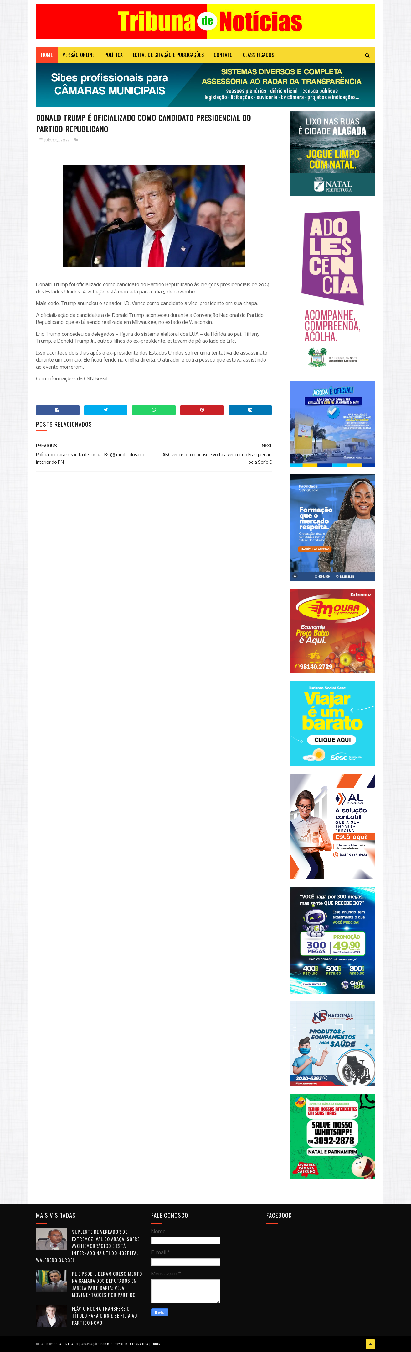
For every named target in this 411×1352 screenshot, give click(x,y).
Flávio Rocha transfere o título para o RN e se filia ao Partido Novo (104, 1315)
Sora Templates (66, 1344)
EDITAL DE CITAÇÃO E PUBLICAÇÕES (168, 55)
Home (47, 55)
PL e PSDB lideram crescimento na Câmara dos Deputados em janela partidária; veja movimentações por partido (107, 1284)
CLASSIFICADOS (259, 55)
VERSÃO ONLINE (79, 55)
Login (156, 1344)
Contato (223, 55)
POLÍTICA (114, 55)
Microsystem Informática (127, 1344)
